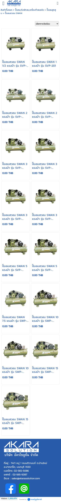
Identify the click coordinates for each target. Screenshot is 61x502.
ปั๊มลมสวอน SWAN (13, 13)
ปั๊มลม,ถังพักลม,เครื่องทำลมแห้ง (29, 10)
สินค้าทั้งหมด (6, 10)
